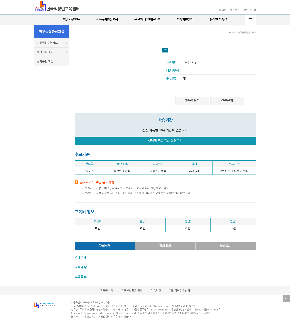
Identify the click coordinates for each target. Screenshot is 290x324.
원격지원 (234, 9)
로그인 (223, 9)
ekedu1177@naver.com (154, 306)
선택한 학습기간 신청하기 (165, 140)
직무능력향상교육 (107, 19)
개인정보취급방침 (179, 290)
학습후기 (226, 246)
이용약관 (156, 290)
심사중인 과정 (45, 61)
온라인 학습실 (218, 19)
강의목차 (165, 246)
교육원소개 (106, 290)
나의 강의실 (249, 9)
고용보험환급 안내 (132, 290)
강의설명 (105, 246)
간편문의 (227, 100)
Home (232, 33)
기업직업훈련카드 (47, 42)
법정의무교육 (71, 19)
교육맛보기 (192, 100)
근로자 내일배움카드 (147, 19)
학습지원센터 (185, 19)
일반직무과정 (45, 52)
